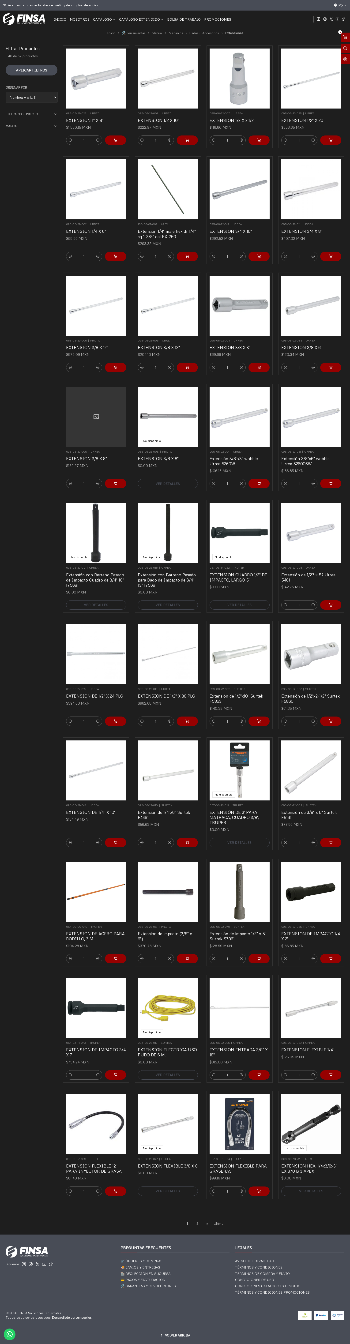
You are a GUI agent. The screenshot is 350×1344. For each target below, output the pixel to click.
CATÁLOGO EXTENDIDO (141, 19)
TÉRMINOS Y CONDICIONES (258, 1267)
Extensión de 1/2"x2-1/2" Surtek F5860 (311, 690)
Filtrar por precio (31, 114)
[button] (175, 1335)
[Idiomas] (340, 5)
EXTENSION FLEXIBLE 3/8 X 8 (168, 1158)
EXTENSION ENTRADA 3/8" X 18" (239, 1043)
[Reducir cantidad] (70, 140)
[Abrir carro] (345, 37)
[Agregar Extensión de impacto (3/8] (179, 941)
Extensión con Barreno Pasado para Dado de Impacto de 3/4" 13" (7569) (167, 571)
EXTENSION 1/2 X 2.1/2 (232, 120)
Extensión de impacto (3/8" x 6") (166, 927)
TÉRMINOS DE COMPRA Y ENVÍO (262, 1274)
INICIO (59, 19)
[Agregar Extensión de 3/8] (323, 824)
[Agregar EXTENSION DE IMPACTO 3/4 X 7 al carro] (108, 1057)
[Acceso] (345, 59)
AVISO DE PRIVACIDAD (254, 1261)
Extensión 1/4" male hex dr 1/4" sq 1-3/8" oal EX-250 (167, 225)
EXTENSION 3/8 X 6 (305, 338)
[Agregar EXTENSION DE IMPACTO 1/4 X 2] (323, 941)
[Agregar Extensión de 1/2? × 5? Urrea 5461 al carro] (323, 586)
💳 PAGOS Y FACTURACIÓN (142, 1280)
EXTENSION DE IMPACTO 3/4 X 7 (96, 1043)
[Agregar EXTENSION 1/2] (330, 140)
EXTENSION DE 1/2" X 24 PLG (95, 688)
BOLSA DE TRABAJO (184, 19)
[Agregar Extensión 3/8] (251, 466)
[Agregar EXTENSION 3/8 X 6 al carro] (323, 351)
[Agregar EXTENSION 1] (115, 140)
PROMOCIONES (217, 19)
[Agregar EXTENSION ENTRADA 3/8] (251, 1057)
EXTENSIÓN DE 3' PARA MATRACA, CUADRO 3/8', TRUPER (236, 808)
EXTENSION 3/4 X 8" (305, 223)
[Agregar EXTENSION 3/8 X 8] (108, 466)
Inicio (111, 33)
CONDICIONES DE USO (254, 1280)
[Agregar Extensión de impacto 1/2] (251, 941)
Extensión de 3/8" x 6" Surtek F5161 (310, 807)
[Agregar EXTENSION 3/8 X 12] (108, 351)
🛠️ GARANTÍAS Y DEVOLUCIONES (148, 1286)
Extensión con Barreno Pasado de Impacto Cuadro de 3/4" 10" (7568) (95, 571)
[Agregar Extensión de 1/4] (179, 824)
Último (218, 1223)
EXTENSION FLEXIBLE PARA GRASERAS (238, 1160)
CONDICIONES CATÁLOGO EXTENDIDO (268, 1286)
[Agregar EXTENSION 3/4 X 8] (323, 239)
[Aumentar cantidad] (98, 140)
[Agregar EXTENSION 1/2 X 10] (187, 140)
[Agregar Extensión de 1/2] (251, 703)
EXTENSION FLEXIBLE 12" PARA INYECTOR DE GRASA (95, 1160)
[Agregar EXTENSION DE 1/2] (108, 703)
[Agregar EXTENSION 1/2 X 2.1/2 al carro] (259, 140)
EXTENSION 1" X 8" (84, 120)
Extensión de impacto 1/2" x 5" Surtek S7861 (238, 927)
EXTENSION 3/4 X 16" (234, 223)
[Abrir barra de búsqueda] (345, 48)
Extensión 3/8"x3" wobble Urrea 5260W (236, 452)
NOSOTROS (80, 19)
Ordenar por (16, 87)
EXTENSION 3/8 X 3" (233, 338)
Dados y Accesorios (204, 33)
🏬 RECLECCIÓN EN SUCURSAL (146, 1274)
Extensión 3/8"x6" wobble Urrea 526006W (308, 452)
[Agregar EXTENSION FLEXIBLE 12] (108, 1173)
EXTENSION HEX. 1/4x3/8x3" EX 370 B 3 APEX (310, 1160)
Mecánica (176, 33)
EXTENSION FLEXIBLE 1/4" (309, 1042)
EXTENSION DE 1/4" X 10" (93, 805)
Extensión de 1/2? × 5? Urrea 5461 (309, 570)
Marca (31, 126)
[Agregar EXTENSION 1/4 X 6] (108, 239)
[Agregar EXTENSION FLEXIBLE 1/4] (323, 1057)
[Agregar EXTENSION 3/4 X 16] (251, 239)
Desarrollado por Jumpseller (71, 1317)
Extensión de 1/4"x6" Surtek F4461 (165, 807)
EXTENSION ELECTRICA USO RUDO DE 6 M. (168, 1043)
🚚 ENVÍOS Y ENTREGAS (140, 1267)
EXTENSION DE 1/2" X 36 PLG (167, 688)
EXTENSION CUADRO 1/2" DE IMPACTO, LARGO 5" (238, 570)
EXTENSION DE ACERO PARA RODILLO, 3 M (96, 927)
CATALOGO (104, 19)
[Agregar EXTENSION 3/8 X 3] (251, 351)
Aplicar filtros (31, 70)
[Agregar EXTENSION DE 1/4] (108, 824)
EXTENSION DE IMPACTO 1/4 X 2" (311, 927)
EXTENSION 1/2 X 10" (158, 120)
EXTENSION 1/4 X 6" (90, 223)
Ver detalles (167, 466)
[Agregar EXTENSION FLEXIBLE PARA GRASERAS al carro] (251, 1173)
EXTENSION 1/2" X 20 (302, 120)
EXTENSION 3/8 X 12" (90, 338)
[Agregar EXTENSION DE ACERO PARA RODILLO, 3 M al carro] (108, 941)
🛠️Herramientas (134, 33)
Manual (157, 33)
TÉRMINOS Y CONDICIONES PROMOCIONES (272, 1292)
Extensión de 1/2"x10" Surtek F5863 (237, 690)
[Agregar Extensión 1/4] (179, 239)
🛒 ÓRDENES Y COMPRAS (141, 1261)
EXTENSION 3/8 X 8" (90, 450)
